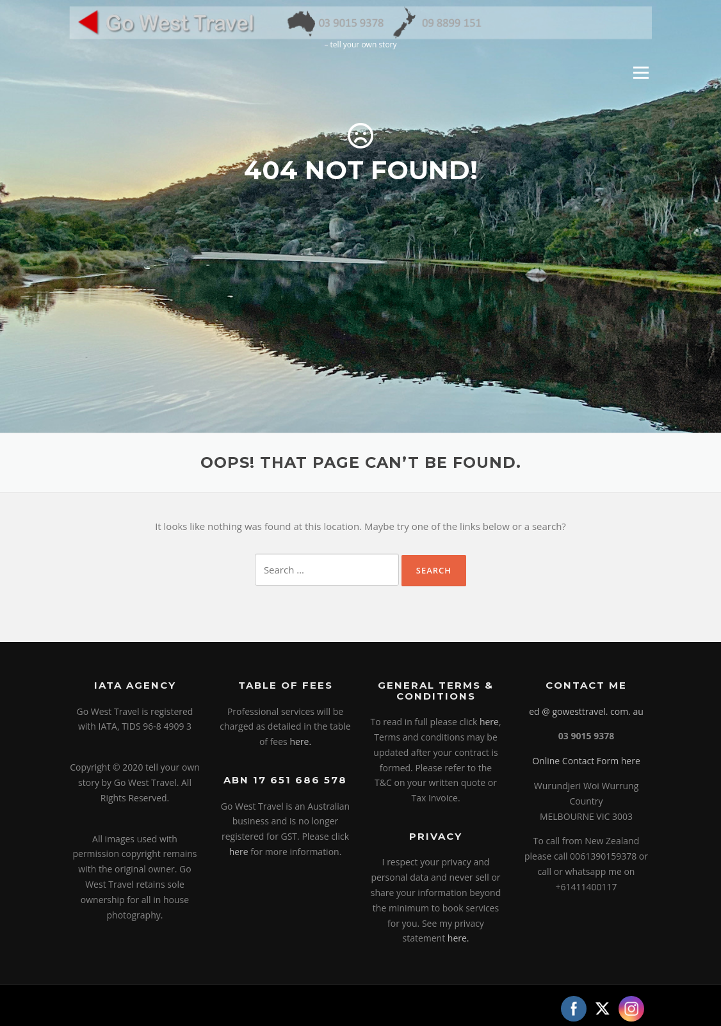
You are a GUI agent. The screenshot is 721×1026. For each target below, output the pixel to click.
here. (300, 741)
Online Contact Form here (586, 761)
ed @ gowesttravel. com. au (586, 711)
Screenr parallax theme (541, 1005)
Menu (640, 72)
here (238, 852)
